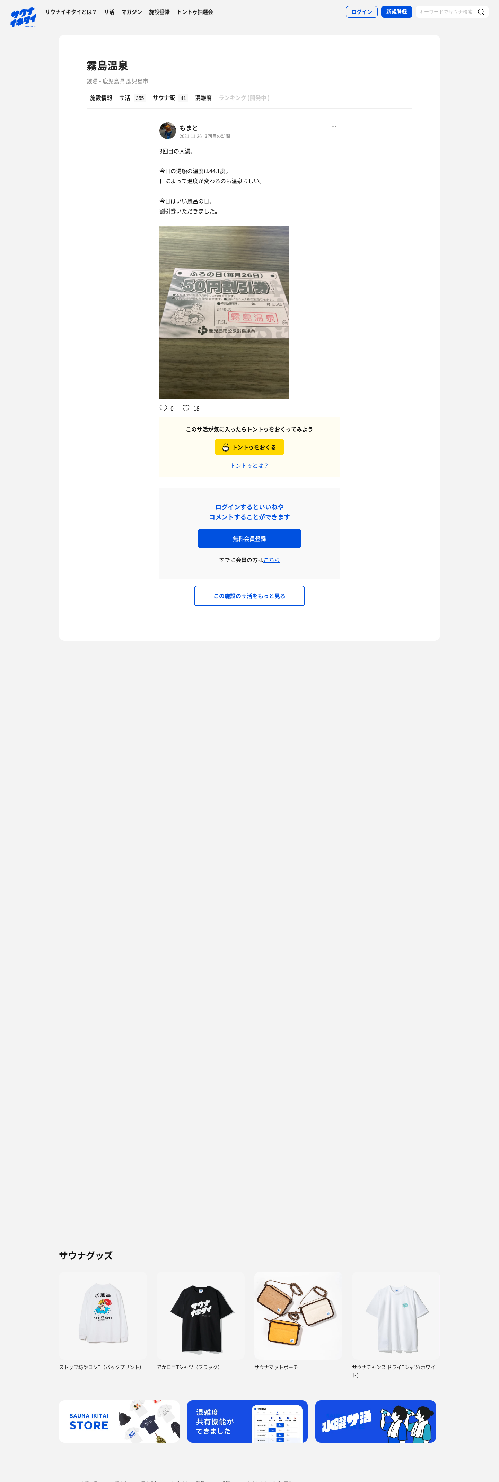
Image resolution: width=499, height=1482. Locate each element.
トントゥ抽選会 (195, 12)
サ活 (109, 12)
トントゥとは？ (249, 465)
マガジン (131, 12)
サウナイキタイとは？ (71, 12)
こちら (271, 559)
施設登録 (159, 12)
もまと (189, 127)
